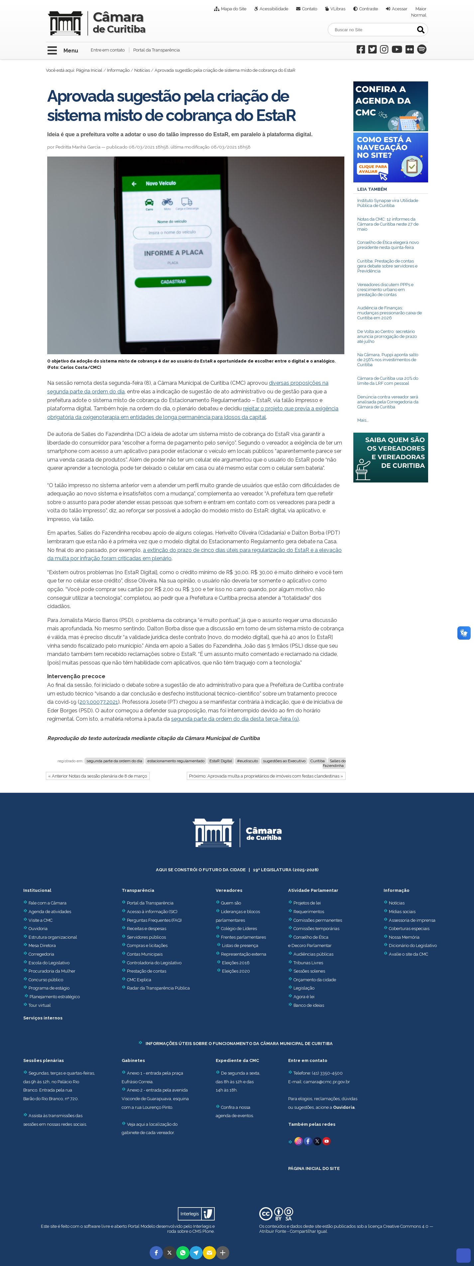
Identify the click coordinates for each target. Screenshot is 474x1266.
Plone (208, 1231)
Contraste (368, 8)
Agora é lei (304, 996)
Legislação (304, 988)
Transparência (138, 890)
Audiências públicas (313, 954)
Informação (118, 70)
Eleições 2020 (236, 971)
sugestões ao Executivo (284, 761)
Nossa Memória (404, 937)
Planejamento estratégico (55, 996)
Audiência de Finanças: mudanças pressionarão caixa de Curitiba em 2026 (389, 312)
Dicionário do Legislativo (413, 945)
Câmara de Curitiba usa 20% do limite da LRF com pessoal (387, 381)
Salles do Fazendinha (334, 763)
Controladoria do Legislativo (154, 962)
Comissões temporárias (316, 928)
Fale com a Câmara (44, 902)
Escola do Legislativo (46, 962)
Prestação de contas (144, 971)
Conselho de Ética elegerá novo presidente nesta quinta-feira (388, 245)
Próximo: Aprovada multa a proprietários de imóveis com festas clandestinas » (266, 776)
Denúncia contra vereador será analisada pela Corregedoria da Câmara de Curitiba (387, 401)
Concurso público (43, 979)
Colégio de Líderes (239, 928)
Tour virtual (40, 1005)
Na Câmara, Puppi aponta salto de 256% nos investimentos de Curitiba (387, 359)
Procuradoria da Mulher (49, 971)
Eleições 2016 (236, 962)
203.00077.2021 (98, 702)
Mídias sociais (402, 911)
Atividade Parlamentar (313, 890)
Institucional (37, 890)
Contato (309, 8)
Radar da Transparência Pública (158, 988)
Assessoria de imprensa (411, 920)
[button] (156, 1252)
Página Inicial (89, 70)
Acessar (400, 8)
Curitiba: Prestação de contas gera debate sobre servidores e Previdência (387, 266)
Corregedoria (38, 954)
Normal (418, 15)
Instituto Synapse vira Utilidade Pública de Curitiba (387, 203)
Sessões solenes (309, 971)
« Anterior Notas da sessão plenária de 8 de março (97, 776)
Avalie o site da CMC (408, 954)
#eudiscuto (247, 761)
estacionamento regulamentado (175, 761)
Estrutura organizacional (50, 937)
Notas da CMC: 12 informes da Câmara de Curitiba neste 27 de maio (387, 224)
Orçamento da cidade (312, 979)
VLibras (337, 8)
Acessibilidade (274, 8)
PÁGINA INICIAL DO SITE (314, 1168)
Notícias (142, 70)
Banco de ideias (309, 1005)
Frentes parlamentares (243, 937)
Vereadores (229, 890)
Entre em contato (108, 50)
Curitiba (317, 761)
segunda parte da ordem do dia (114, 761)
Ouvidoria (35, 928)
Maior (420, 8)
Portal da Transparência (156, 50)
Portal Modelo (141, 1226)
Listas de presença (240, 945)
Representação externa (243, 954)
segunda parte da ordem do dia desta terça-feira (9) (235, 719)
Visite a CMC (38, 920)
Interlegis (202, 1226)
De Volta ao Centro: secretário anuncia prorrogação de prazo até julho (387, 336)
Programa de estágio (49, 988)
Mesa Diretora (39, 945)
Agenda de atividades (47, 911)
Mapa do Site (233, 8)
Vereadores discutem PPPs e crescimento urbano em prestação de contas (385, 289)
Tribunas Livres (308, 962)
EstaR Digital (220, 761)
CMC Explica (139, 979)
